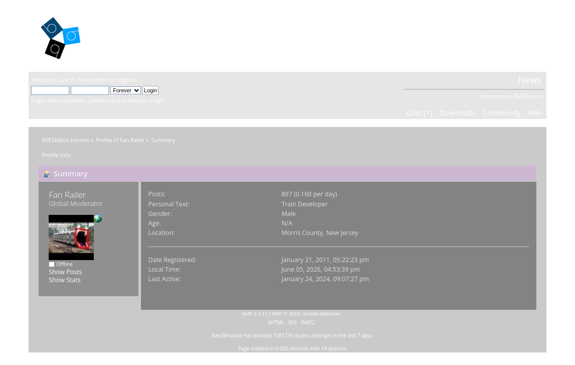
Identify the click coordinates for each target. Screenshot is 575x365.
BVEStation (139, 35)
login (101, 79)
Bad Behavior (227, 335)
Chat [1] (420, 112)
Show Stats (64, 280)
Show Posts (65, 272)
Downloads (457, 112)
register (126, 79)
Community (502, 112)
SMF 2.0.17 (255, 313)
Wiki (534, 112)
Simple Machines (322, 313)
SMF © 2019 (286, 313)
